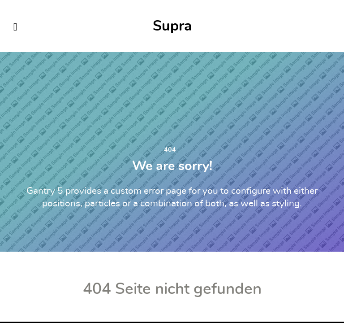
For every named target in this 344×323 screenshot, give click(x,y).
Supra (172, 26)
